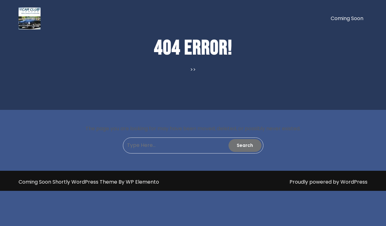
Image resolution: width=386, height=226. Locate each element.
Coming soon (347, 18)
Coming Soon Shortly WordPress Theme (69, 182)
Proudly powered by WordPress (328, 182)
